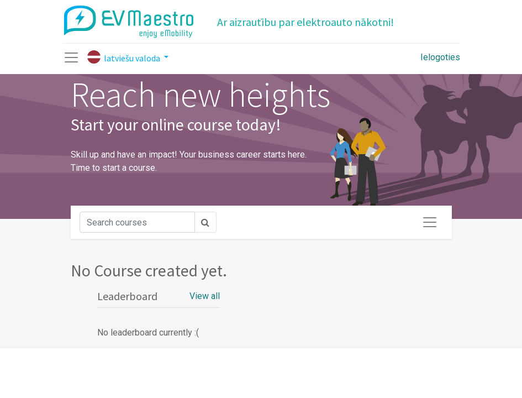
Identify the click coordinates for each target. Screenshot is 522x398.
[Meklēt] (137, 222)
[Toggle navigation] (429, 222)
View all (204, 296)
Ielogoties (440, 57)
